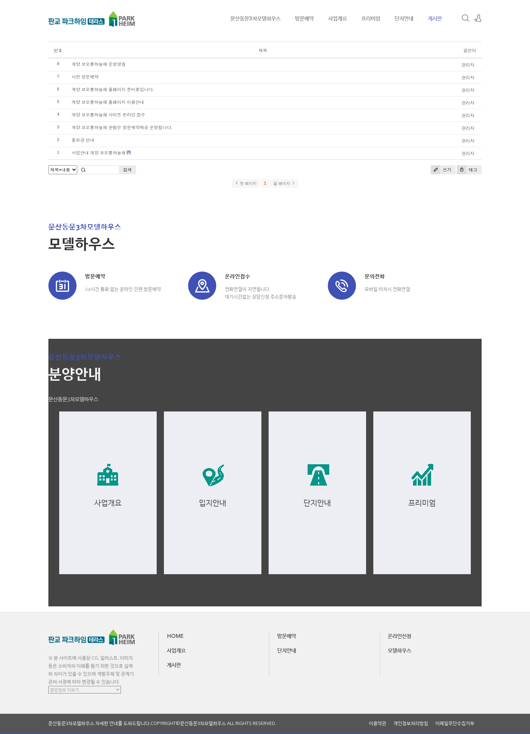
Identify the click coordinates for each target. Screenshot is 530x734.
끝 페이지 (284, 183)
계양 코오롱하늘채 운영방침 (98, 64)
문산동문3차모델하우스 (255, 18)
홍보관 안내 (82, 140)
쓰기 (441, 169)
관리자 (467, 65)
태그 (467, 169)
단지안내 (404, 18)
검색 (127, 170)
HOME (175, 635)
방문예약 (304, 18)
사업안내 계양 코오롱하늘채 (98, 153)
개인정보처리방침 (411, 723)
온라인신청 (399, 635)
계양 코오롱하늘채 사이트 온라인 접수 (108, 115)
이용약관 (377, 723)
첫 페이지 (246, 183)
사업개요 (337, 18)
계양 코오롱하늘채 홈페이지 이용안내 (107, 102)
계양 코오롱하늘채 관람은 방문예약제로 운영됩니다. (121, 127)
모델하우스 (399, 650)
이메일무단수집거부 (454, 723)
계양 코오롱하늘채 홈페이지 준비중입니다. (112, 89)
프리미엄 (370, 18)
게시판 (435, 18)
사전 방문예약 (85, 77)
